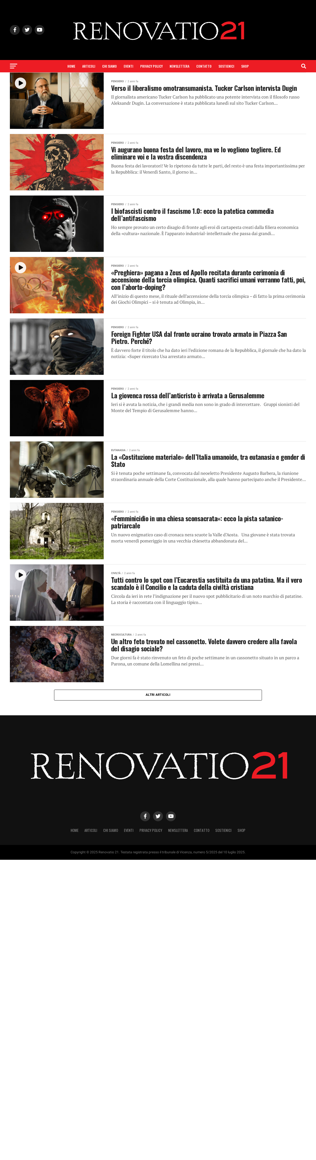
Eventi (128, 66)
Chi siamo (109, 66)
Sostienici (226, 66)
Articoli (88, 66)
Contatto (204, 66)
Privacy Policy (151, 66)
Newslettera (179, 66)
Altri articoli (158, 695)
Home (71, 66)
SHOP (245, 66)
